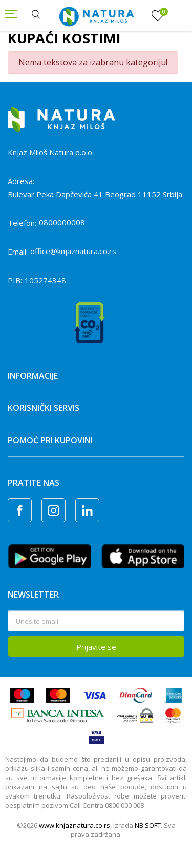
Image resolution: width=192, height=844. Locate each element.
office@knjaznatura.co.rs (73, 251)
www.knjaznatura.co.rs (74, 825)
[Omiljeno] (158, 15)
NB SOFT (148, 825)
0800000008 (62, 222)
